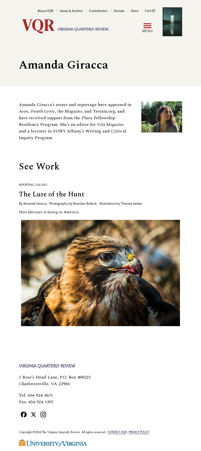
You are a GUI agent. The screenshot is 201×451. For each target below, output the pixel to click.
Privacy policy (139, 432)
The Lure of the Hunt (51, 194)
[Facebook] (24, 414)
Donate (119, 11)
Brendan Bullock (85, 204)
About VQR (45, 11)
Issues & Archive (71, 11)
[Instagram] (43, 414)
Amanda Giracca (35, 204)
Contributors (98, 11)
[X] (33, 414)
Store (134, 11)
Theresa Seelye (131, 204)
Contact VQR (117, 432)
